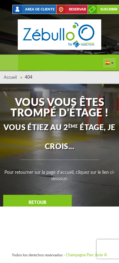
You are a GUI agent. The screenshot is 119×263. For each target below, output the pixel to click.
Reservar (77, 9)
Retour (37, 203)
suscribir (108, 9)
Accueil (10, 78)
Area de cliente (40, 9)
